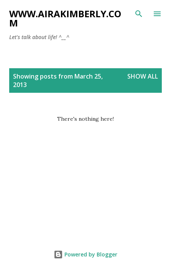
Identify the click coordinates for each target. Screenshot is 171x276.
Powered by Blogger (85, 254)
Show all (142, 76)
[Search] (138, 13)
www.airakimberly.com (65, 18)
